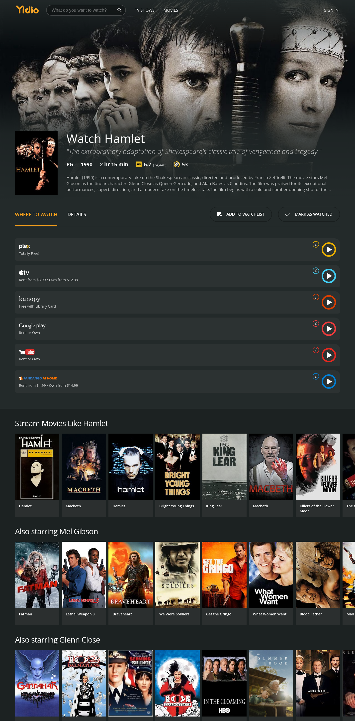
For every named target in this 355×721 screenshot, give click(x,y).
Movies (171, 10)
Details (76, 214)
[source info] (315, 244)
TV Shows (145, 10)
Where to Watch (36, 214)
